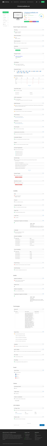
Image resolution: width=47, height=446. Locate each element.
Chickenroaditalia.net (31, 12)
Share (37, 21)
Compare (34, 21)
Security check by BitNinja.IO (18, 413)
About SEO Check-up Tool (38, 437)
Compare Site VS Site (38, 435)
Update (31, 21)
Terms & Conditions (38, 438)
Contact (36, 436)
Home (35, 434)
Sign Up (43, 1)
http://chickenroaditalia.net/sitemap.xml (19, 117)
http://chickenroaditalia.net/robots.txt (19, 123)
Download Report (27, 21)
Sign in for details (18, 50)
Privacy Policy (37, 439)
